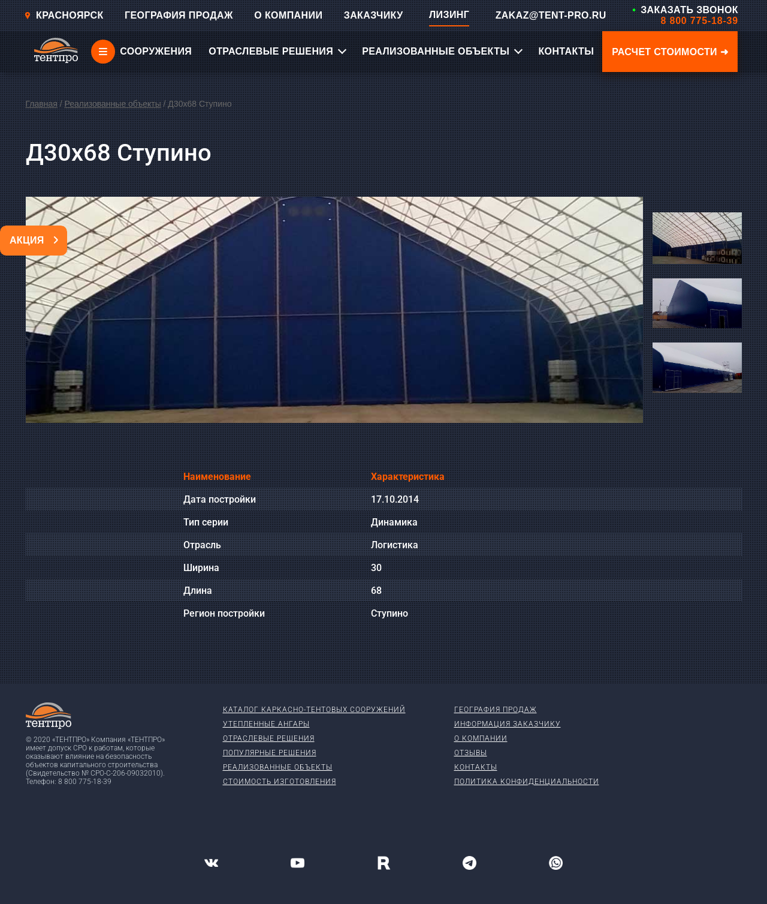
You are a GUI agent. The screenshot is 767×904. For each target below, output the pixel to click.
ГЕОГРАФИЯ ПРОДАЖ (179, 15)
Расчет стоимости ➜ (670, 52)
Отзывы (470, 753)
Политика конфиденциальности (526, 781)
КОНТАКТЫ (566, 51)
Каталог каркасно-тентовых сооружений (314, 709)
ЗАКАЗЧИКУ (373, 15)
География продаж (495, 709)
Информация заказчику (507, 724)
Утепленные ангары (266, 724)
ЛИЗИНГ (449, 15)
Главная (42, 104)
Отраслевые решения (269, 738)
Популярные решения (269, 753)
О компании (481, 738)
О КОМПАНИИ (288, 15)
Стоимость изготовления (279, 781)
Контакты (475, 767)
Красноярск (64, 15)
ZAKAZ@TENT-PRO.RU (551, 15)
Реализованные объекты (112, 104)
